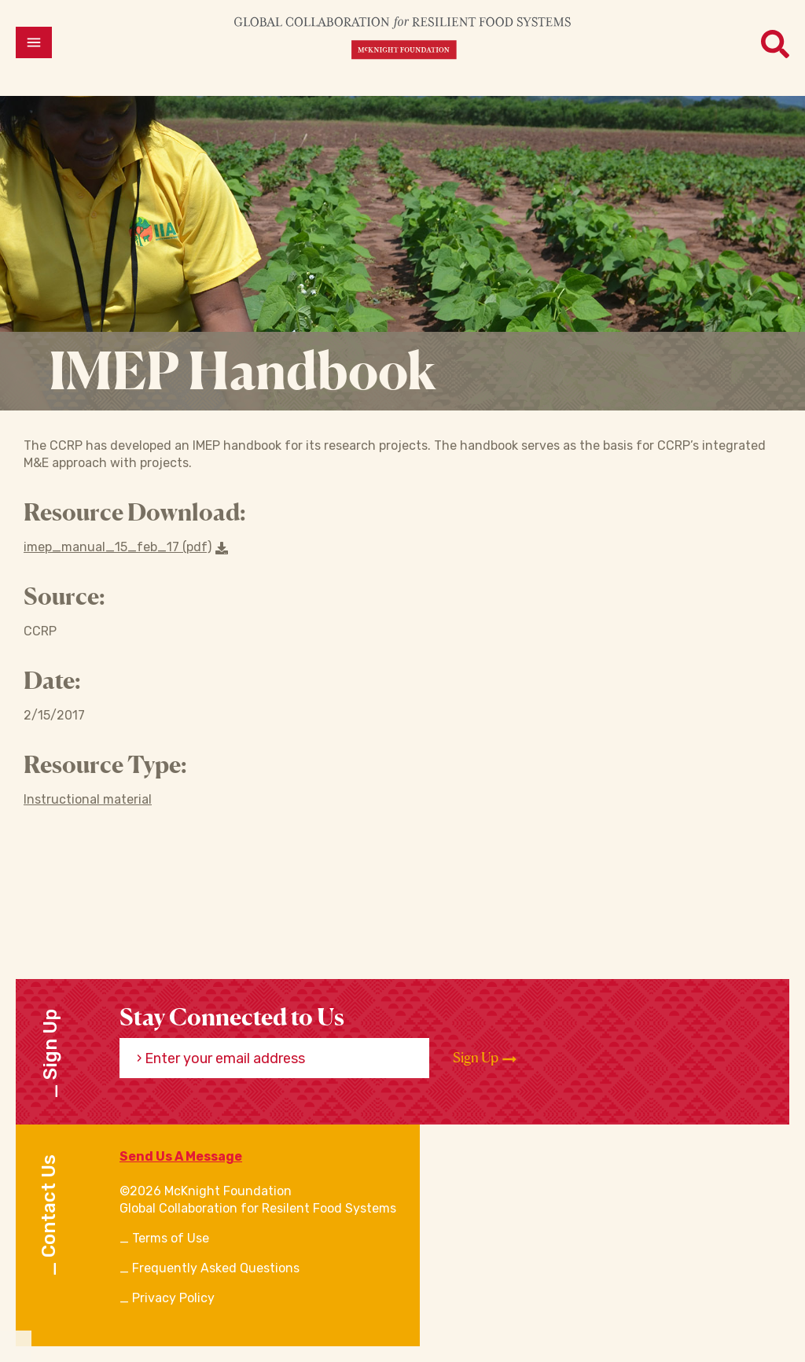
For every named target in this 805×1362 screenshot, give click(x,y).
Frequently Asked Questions (216, 1268)
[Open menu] (34, 42)
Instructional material (88, 799)
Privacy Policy (173, 1297)
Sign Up (484, 1057)
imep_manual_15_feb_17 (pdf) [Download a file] (126, 546)
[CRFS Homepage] (402, 37)
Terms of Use (170, 1238)
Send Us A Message (180, 1156)
